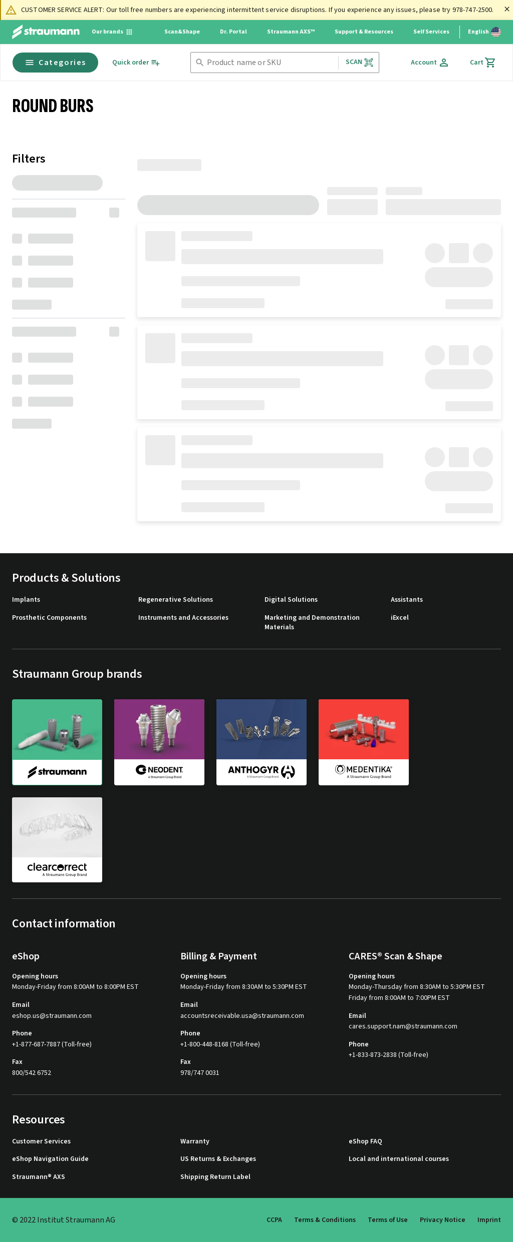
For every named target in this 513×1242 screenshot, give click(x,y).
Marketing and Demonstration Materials (312, 623)
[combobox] (270, 63)
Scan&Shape (182, 32)
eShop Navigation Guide (50, 1159)
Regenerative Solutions (175, 600)
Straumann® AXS (38, 1177)
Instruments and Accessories (183, 618)
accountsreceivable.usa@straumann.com (242, 1016)
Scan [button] (360, 62)
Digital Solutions (291, 600)
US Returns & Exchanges (218, 1159)
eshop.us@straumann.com (52, 1016)
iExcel (400, 618)
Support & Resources (364, 32)
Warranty (194, 1141)
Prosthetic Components (49, 618)
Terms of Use (388, 1220)
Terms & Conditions (325, 1220)
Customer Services (41, 1141)
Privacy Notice (442, 1220)
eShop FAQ (365, 1141)
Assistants (407, 600)
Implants (26, 600)
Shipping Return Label (215, 1177)
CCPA (274, 1220)
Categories (55, 62)
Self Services (431, 32)
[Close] (507, 9)
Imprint (489, 1220)
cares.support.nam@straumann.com (403, 1026)
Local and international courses (399, 1159)
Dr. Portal (233, 32)
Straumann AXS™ (291, 32)
